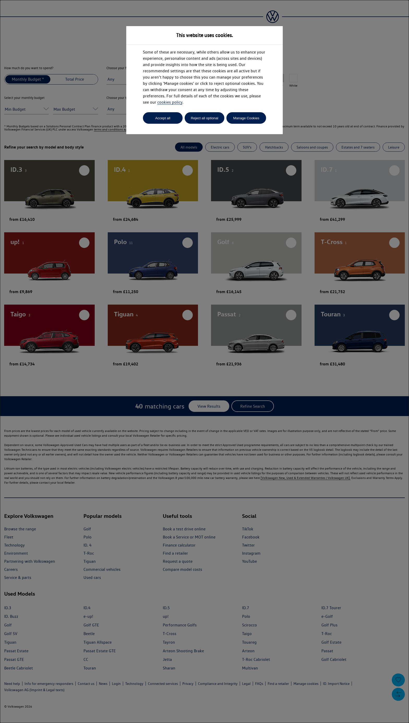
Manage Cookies (246, 118)
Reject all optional (204, 118)
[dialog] (204, 361)
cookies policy (169, 102)
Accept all (162, 118)
